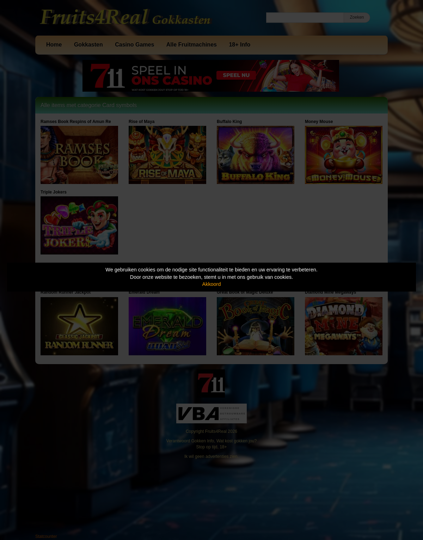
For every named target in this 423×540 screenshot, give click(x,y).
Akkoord (211, 284)
